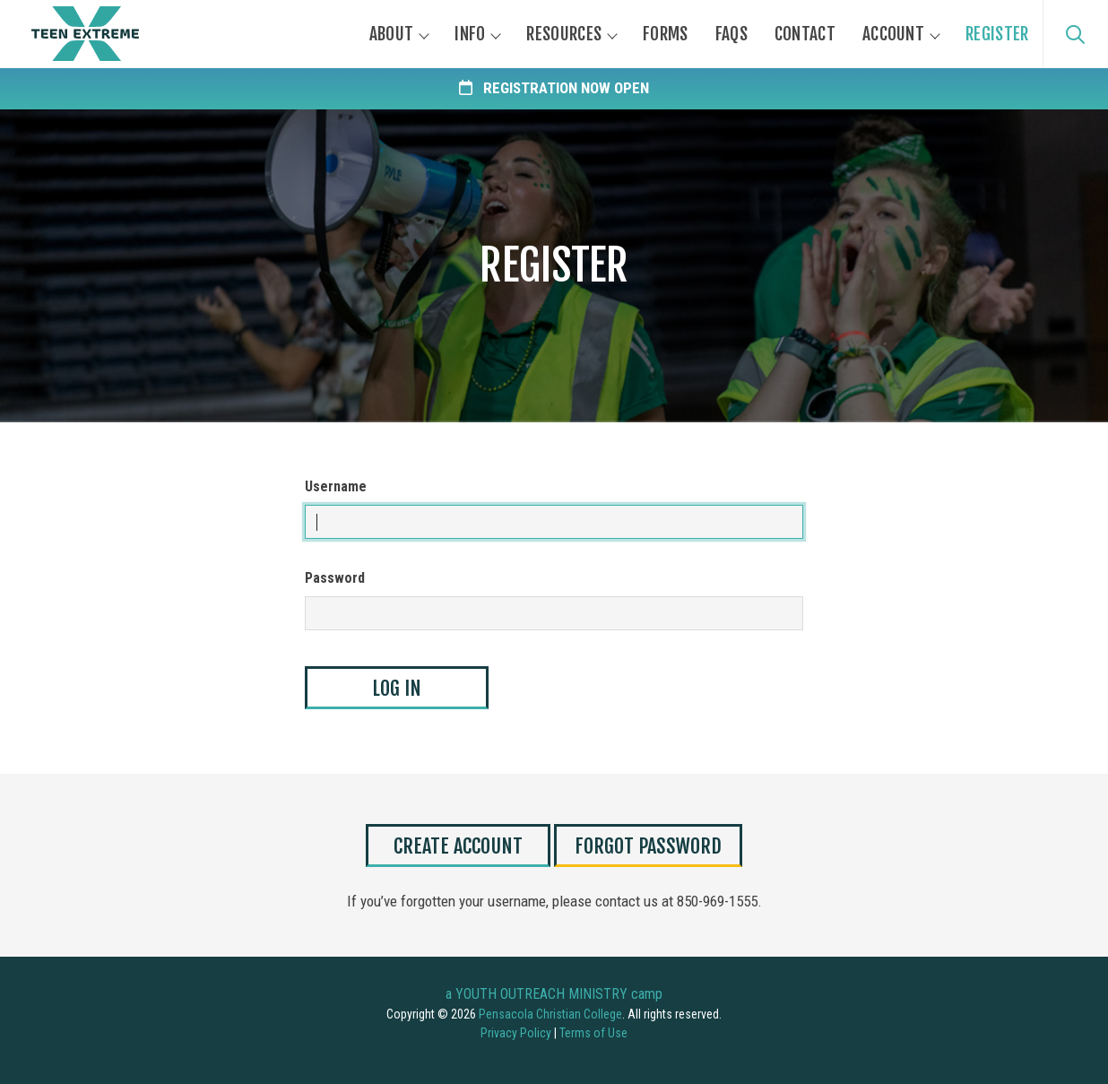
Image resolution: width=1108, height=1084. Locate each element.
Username (336, 486)
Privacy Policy (515, 1033)
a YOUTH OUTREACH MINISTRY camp (554, 993)
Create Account (458, 846)
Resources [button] (564, 34)
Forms (665, 34)
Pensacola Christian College (550, 1014)
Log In (396, 688)
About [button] (391, 34)
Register (996, 34)
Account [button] (893, 34)
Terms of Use (593, 1033)
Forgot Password (648, 846)
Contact (805, 34)
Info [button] (469, 34)
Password (335, 577)
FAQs (731, 34)
